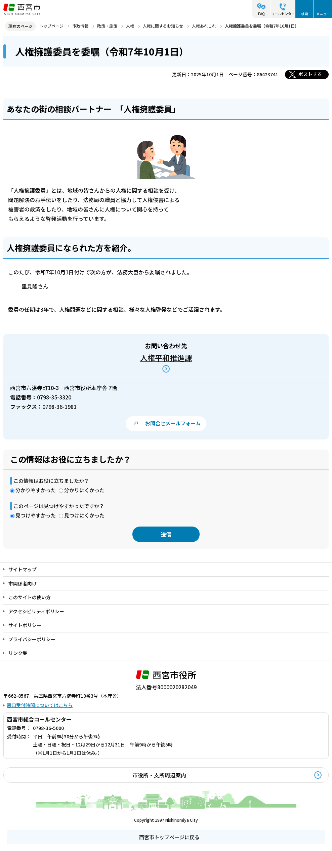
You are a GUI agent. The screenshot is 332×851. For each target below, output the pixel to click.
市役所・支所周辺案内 (159, 775)
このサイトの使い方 (29, 597)
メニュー (323, 13)
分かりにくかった (84, 490)
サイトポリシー (24, 625)
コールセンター (283, 13)
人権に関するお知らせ (163, 26)
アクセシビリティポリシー (36, 611)
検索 (304, 13)
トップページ (51, 26)
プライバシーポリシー (31, 639)
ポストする (310, 74)
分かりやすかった (35, 490)
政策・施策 (107, 26)
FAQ (261, 13)
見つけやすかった (35, 515)
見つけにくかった (84, 515)
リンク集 (17, 653)
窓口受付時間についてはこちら (40, 705)
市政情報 (80, 26)
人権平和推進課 (166, 357)
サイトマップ (22, 569)
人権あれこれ (204, 26)
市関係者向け (22, 583)
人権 (130, 26)
